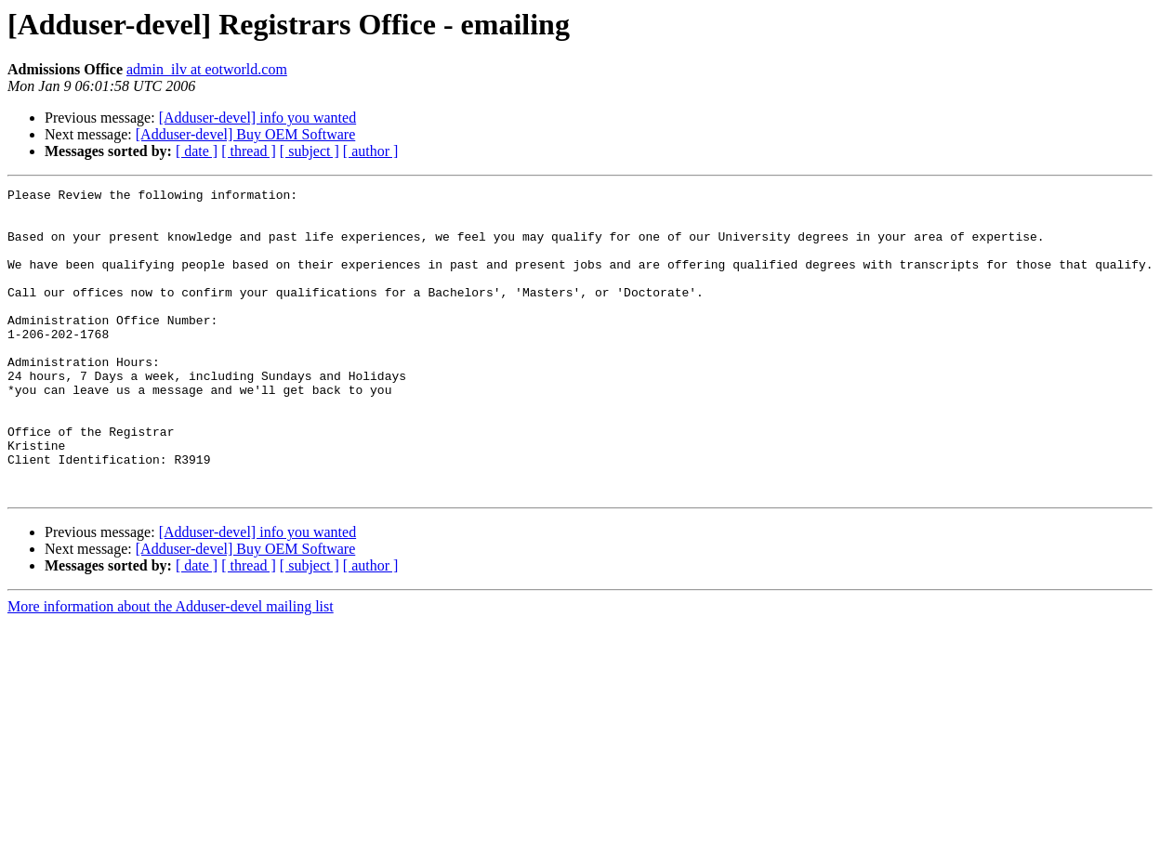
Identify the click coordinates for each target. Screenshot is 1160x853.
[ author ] (371, 151)
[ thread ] (248, 151)
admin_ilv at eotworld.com (206, 69)
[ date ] (197, 151)
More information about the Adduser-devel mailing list (170, 668)
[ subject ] (309, 151)
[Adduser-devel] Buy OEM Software (246, 134)
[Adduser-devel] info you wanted (258, 117)
